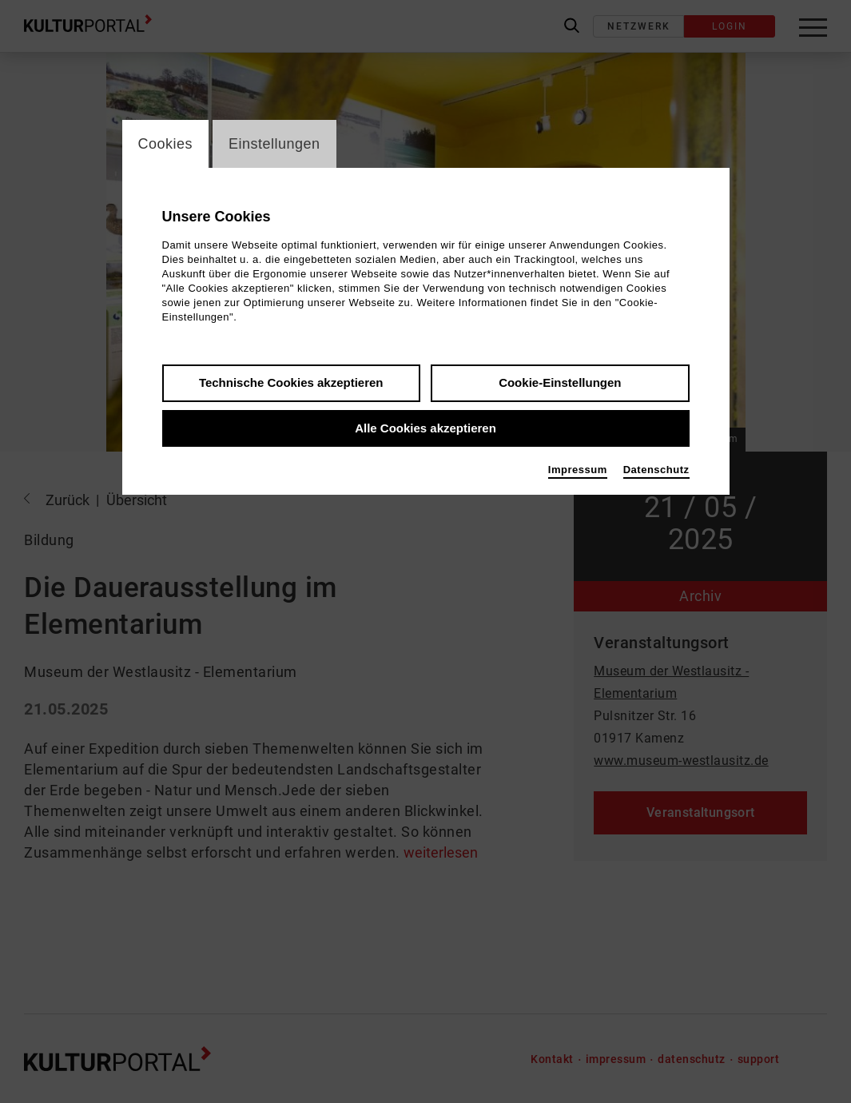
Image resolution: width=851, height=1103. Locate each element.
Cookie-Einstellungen (560, 382)
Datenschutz (656, 470)
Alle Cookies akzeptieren (425, 428)
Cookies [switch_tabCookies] (165, 144)
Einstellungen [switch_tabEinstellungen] (274, 144)
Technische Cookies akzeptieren (291, 382)
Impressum (577, 470)
